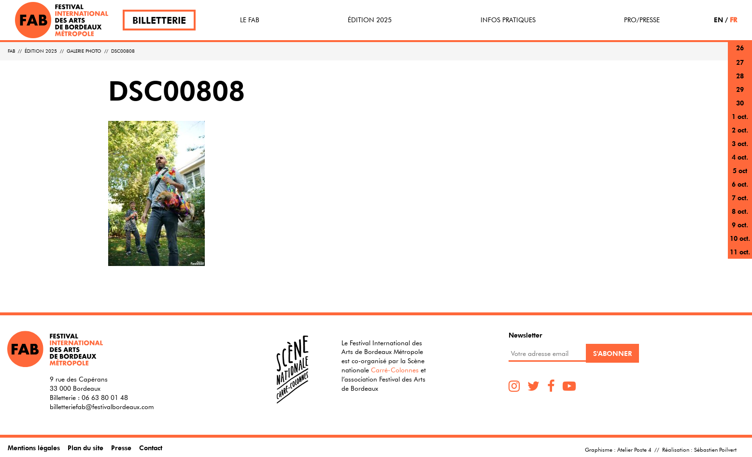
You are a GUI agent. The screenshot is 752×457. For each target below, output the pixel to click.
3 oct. (740, 143)
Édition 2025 (370, 19)
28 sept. (740, 81)
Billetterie (159, 20)
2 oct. (740, 129)
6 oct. (740, 184)
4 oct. (740, 157)
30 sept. (740, 108)
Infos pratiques (508, 19)
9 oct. (740, 224)
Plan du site (85, 447)
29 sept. (740, 95)
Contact (150, 447)
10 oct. (740, 238)
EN (718, 19)
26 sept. (740, 53)
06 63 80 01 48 (105, 397)
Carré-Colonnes (395, 370)
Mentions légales (34, 447)
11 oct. (740, 251)
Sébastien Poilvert (715, 449)
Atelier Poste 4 (634, 449)
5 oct (740, 170)
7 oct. (740, 197)
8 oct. (740, 211)
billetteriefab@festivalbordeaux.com (102, 406)
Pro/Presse (642, 19)
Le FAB (249, 19)
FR (733, 19)
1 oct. (740, 116)
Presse (121, 447)
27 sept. (740, 68)
